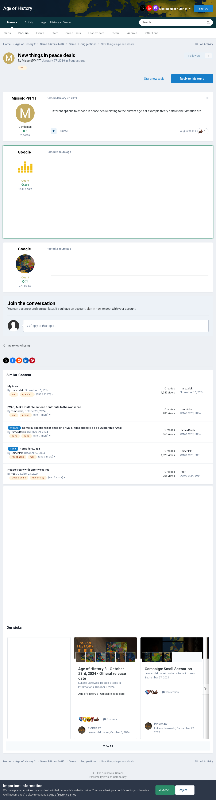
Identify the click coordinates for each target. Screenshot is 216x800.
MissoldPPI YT (31, 60)
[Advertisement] (99, 192)
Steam (116, 33)
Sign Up (203, 8)
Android (132, 33)
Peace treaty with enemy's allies (28, 469)
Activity (29, 22)
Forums (23, 33)
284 (25, 184)
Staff (55, 33)
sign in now (94, 308)
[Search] (161, 22)
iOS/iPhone (151, 33)
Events (40, 33)
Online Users (73, 33)
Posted (60, 98)
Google (24, 152)
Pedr (13, 473)
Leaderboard (96, 33)
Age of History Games (75, 794)
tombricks (17, 411)
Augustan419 (189, 131)
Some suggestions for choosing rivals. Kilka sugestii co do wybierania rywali (72, 427)
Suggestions (77, 60)
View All (108, 746)
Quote (63, 131)
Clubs (7, 33)
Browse (12, 24)
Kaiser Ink (17, 453)
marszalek (17, 390)
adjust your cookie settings (119, 790)
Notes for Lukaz (29, 448)
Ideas (191, 673)
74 (25, 281)
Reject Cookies (198, 790)
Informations (86, 687)
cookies (28, 790)
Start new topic (154, 78)
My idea (12, 386)
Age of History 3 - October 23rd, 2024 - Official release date (102, 674)
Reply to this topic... (41, 325)
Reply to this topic (192, 78)
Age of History (17, 8)
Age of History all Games (56, 22)
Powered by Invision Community (108, 776)
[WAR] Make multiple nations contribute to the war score (44, 407)
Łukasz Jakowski (89, 682)
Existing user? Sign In (174, 8)
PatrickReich (18, 432)
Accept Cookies (166, 790)
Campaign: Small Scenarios (168, 669)
